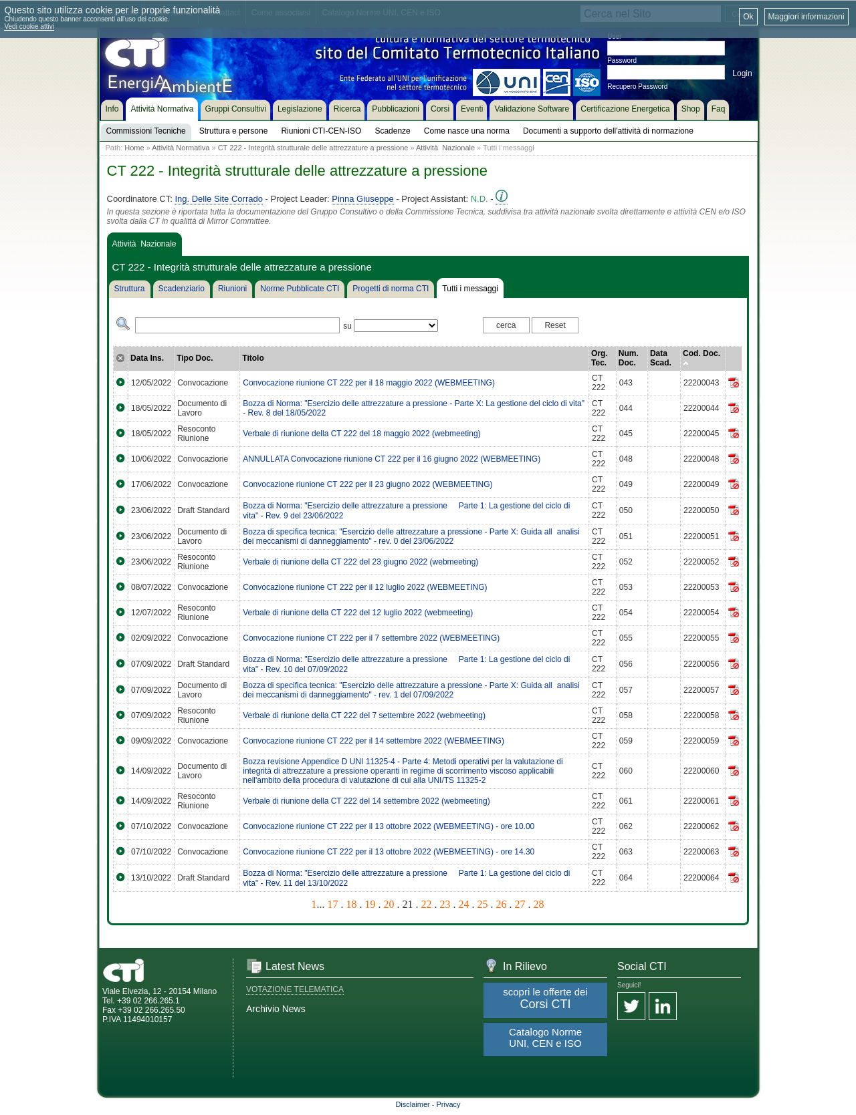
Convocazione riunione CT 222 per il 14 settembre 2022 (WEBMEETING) (373, 741)
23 (445, 904)
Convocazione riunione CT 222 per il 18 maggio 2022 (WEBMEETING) (369, 382)
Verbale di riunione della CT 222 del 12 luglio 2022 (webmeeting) (358, 612)
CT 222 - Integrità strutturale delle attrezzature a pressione (313, 148)
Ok (748, 16)
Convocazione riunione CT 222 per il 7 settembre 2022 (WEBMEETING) (371, 638)
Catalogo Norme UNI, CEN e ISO (545, 1037)
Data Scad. (660, 358)
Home (134, 148)
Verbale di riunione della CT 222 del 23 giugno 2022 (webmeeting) (360, 562)
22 (426, 904)
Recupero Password (637, 86)
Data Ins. (147, 358)
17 (333, 904)
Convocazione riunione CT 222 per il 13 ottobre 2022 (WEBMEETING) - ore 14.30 (388, 851)
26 (501, 904)
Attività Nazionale (445, 148)
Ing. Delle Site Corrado (219, 199)
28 (539, 904)
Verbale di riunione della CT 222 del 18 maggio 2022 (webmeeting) (361, 433)
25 (482, 904)
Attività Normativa (180, 148)
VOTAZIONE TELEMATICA (295, 989)
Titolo (252, 358)
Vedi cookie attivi (29, 26)
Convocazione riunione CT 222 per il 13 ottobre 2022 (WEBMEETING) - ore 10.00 (388, 826)
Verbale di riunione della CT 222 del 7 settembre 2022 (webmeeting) (364, 715)
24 (464, 904)
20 (389, 904)
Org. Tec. (599, 358)
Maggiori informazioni (806, 16)
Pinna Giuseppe (363, 199)
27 (520, 904)
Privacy (449, 1104)
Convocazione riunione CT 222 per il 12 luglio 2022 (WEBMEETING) (365, 587)
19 (370, 904)
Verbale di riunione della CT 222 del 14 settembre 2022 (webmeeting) (366, 801)
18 (351, 904)
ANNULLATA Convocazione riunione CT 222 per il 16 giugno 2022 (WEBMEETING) (391, 459)
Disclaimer (412, 1104)
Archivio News (276, 1008)
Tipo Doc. (195, 358)
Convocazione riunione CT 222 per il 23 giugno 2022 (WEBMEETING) (367, 484)
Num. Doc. (629, 358)
